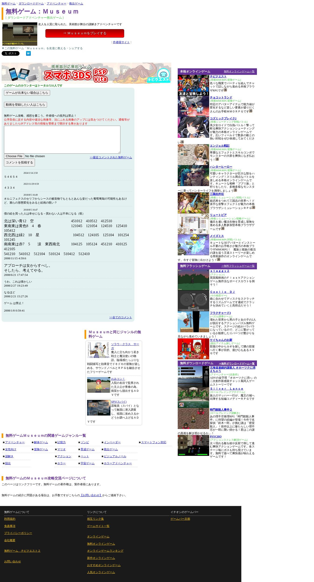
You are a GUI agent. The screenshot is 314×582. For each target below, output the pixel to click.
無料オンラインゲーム (101, 543)
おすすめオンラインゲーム (104, 565)
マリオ (61, 449)
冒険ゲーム (41, 449)
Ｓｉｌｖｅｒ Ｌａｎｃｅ (226, 388)
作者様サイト (121, 42)
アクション (64, 456)
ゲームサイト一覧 (98, 526)
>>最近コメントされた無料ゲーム (111, 157)
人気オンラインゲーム (101, 572)
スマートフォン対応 (153, 442)
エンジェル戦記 (219, 145)
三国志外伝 (217, 194)
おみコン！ (118, 379)
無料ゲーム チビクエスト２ (22, 550)
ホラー (61, 463)
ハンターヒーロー (221, 166)
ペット (85, 456)
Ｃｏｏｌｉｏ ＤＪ (222, 292)
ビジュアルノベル (115, 456)
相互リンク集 (95, 518)
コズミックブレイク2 (223, 118)
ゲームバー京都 (180, 518)
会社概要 (9, 540)
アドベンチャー (56, 3)
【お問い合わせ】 (91, 495)
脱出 (8, 463)
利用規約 (9, 518)
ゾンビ (85, 442)
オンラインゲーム (98, 536)
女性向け (10, 449)
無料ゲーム (9, 3)
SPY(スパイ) (118, 401)
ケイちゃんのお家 (221, 340)
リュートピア (218, 215)
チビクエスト (218, 76)
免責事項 (9, 526)
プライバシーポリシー (18, 533)
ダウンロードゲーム (31, 3)
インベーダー (112, 442)
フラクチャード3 (220, 313)
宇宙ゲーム (88, 463)
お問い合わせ (12, 561)
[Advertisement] (41, 362)
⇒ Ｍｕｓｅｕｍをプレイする (84, 33)
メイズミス (217, 236)
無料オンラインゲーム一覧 (239, 71)
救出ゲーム (76, 3)
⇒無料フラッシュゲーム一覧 (238, 265)
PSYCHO (216, 436)
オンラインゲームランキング (105, 550)
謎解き (9, 456)
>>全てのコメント (120, 317)
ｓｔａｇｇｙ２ (219, 271)
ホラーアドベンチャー (118, 463)
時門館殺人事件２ (221, 409)
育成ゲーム (88, 449)
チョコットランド (221, 97)
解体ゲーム (41, 442)
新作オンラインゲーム (101, 558)
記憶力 (61, 442)
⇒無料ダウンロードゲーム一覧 (237, 363)
